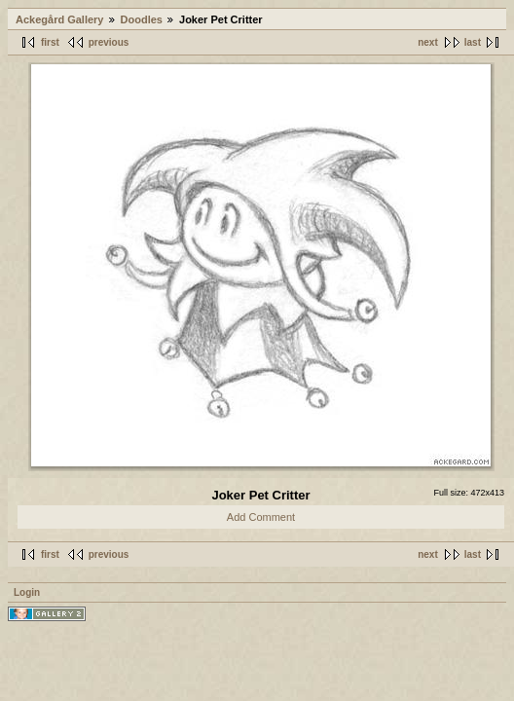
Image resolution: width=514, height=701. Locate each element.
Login (27, 592)
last (472, 42)
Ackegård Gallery (60, 19)
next (428, 42)
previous (109, 42)
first (50, 42)
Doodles (142, 19)
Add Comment (261, 517)
